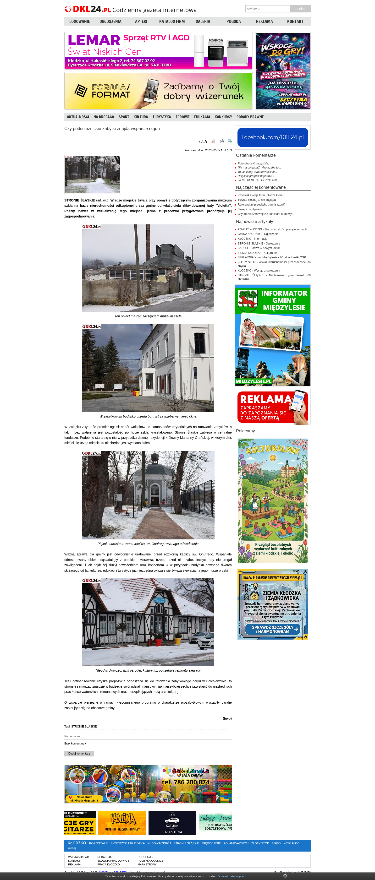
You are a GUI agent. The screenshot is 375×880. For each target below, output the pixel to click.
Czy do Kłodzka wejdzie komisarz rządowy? (265, 214)
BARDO (276, 843)
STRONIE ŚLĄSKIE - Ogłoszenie (259, 243)
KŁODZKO (77, 843)
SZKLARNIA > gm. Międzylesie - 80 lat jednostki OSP (272, 257)
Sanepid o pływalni (250, 209)
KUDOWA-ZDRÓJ (159, 843)
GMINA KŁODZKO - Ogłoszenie (258, 234)
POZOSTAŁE (98, 843)
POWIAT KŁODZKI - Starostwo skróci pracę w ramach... (273, 229)
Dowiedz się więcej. (231, 876)
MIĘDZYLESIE (211, 843)
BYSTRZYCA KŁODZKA (127, 843)
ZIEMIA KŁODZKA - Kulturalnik (257, 253)
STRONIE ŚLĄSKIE (84, 726)
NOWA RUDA (291, 843)
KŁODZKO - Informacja (252, 238)
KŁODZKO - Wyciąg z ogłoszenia (259, 270)
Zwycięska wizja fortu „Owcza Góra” (260, 195)
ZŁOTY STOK (260, 843)
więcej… (73, 848)
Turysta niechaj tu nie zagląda (257, 199)
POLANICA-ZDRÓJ (236, 843)
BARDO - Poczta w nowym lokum (259, 248)
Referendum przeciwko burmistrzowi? (262, 204)
